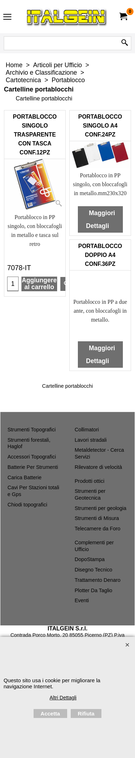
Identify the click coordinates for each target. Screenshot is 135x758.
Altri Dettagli (63, 697)
